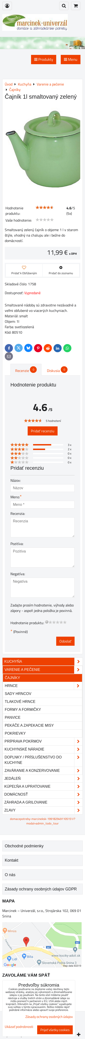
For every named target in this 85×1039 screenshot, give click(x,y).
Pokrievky (15, 733)
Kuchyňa (43, 661)
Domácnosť (43, 794)
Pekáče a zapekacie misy (29, 725)
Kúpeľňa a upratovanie (43, 786)
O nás (10, 875)
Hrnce (43, 686)
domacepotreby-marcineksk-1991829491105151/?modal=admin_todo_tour (42, 821)
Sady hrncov (18, 694)
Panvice (12, 717)
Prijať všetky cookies (55, 1029)
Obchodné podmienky (24, 846)
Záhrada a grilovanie (43, 802)
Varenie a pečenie (43, 670)
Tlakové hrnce (20, 702)
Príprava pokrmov (43, 741)
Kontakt (11, 860)
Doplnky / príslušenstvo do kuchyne (43, 760)
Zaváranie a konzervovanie (43, 771)
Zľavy (43, 810)
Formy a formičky (23, 709)
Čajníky (12, 678)
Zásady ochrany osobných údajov (49, 1016)
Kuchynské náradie (43, 749)
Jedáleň (43, 778)
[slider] (45, 207)
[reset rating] (47, 622)
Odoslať (65, 641)
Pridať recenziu (42, 431)
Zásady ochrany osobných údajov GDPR (41, 889)
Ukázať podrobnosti (19, 1027)
